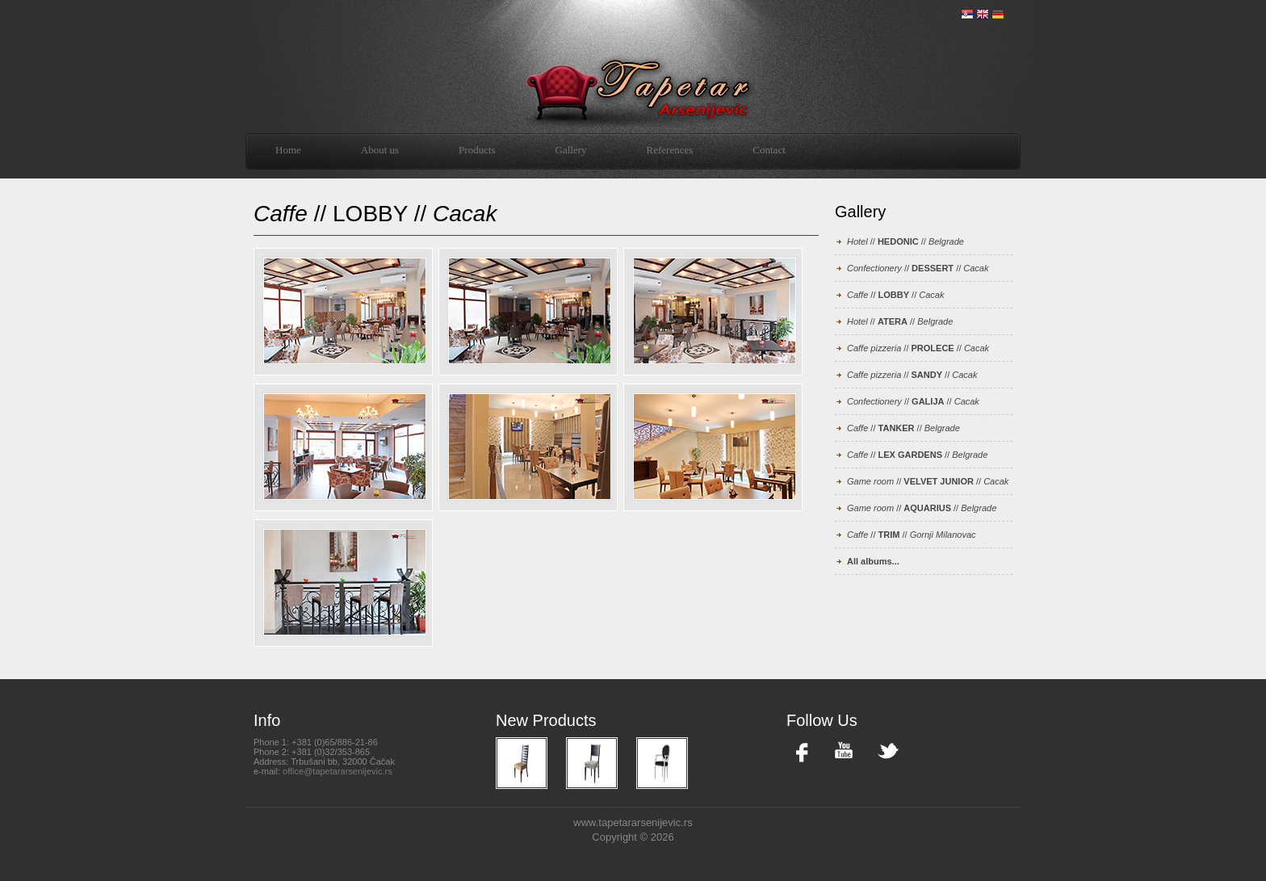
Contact (768, 150)
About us (380, 150)
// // (905, 241)
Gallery (571, 150)
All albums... (873, 561)
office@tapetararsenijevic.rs (337, 771)
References (670, 150)
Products (477, 150)
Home (288, 150)
